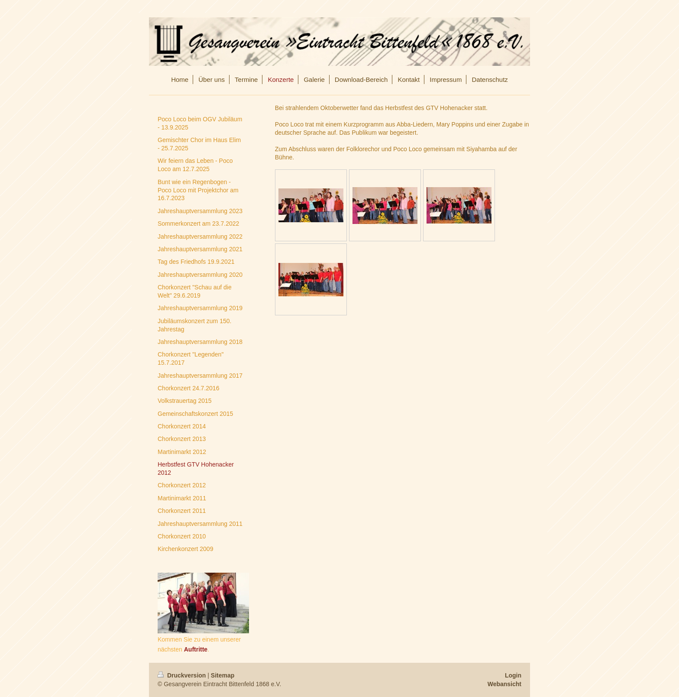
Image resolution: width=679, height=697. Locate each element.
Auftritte (195, 649)
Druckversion (182, 675)
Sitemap (222, 675)
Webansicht (504, 684)
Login (513, 675)
